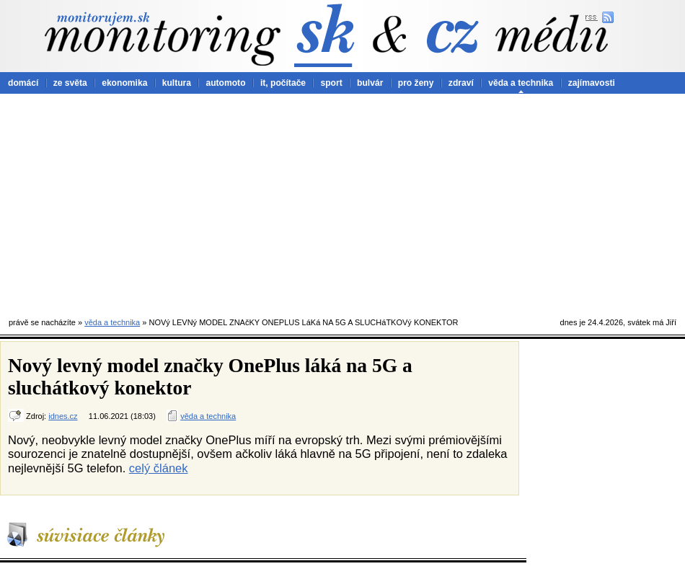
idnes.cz (62, 416)
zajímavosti (591, 83)
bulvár (370, 83)
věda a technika (520, 83)
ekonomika (124, 83)
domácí (23, 83)
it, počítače (283, 83)
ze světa (70, 83)
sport (331, 83)
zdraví (461, 83)
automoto (225, 83)
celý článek (158, 468)
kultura (176, 83)
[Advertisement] (342, 202)
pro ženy (416, 83)
